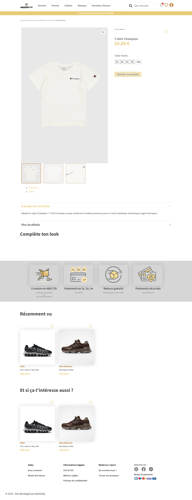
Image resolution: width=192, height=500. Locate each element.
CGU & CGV (68, 470)
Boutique (29, 20)
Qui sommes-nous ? (107, 470)
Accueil (22, 20)
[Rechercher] (131, 5)
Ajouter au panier (128, 74)
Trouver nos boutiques (109, 475)
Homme (36, 20)
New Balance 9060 (66, 369)
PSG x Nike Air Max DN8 (29, 369)
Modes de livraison (36, 475)
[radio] (117, 62)
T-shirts (50, 20)
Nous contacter (35, 470)
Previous (33, 187)
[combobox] (142, 6)
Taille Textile (121, 55)
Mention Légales (70, 475)
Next (31, 191)
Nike (22, 366)
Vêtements (43, 20)
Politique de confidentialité (75, 480)
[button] (103, 32)
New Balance (65, 366)
